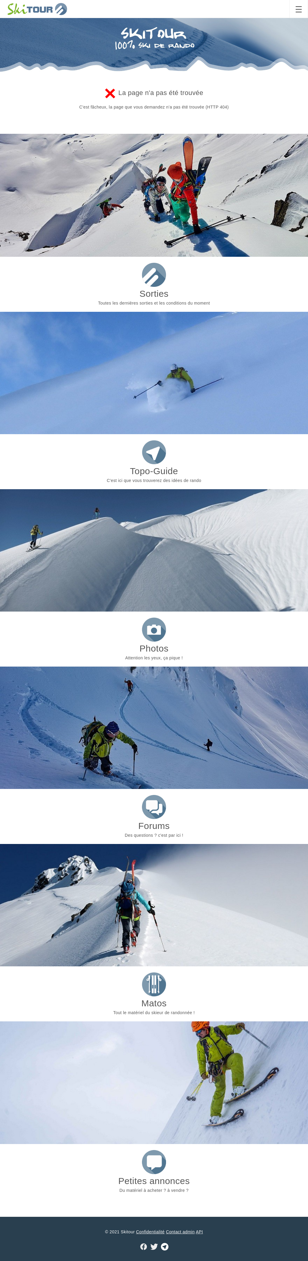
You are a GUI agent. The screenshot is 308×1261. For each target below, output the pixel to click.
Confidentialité (150, 1231)
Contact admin (180, 1231)
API (199, 1231)
